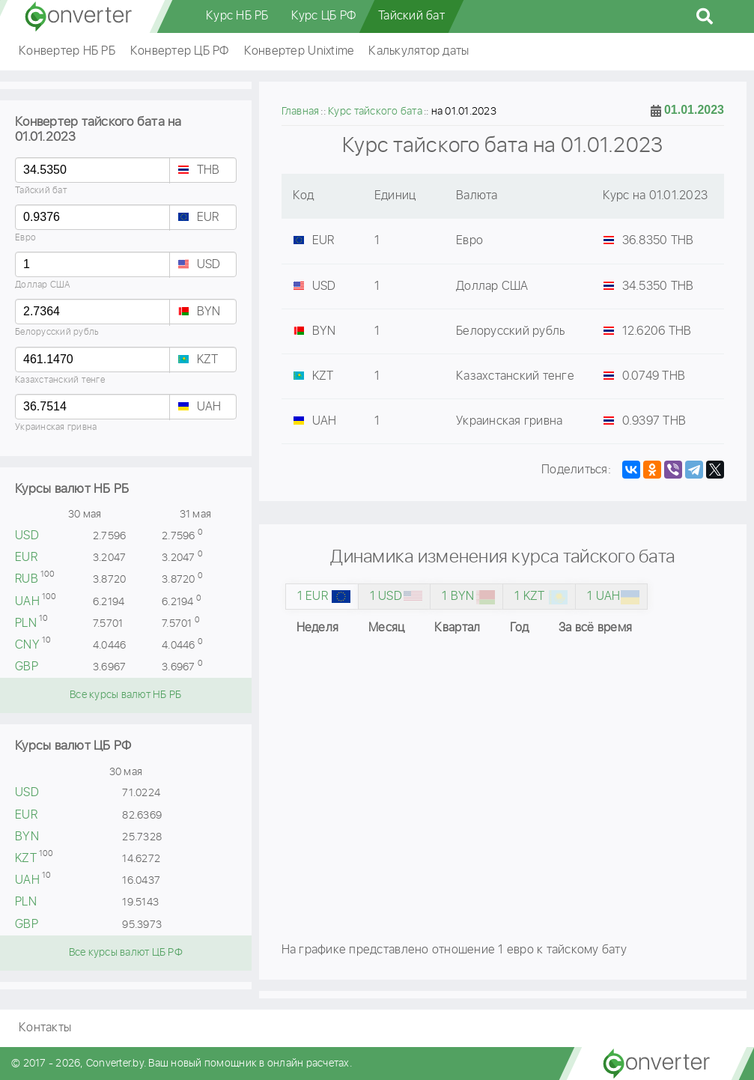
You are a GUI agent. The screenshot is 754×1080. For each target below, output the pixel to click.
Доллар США (43, 285)
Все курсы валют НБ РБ (125, 695)
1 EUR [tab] (312, 596)
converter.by (78, 16)
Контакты (45, 1028)
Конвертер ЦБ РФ (179, 51)
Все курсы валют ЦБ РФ (126, 952)
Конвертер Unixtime (299, 51)
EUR (208, 217)
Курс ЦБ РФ (323, 16)
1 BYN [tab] (458, 596)
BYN (209, 312)
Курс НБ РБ (237, 16)
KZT (208, 359)
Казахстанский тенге (60, 380)
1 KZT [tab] (529, 596)
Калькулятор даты (418, 51)
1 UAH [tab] (603, 596)
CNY (27, 645)
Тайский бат (411, 16)
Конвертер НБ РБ (67, 51)
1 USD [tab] (386, 596)
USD (209, 264)
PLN (26, 623)
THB (208, 170)
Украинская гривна (56, 427)
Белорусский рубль (57, 332)
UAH (209, 407)
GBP (26, 667)
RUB (26, 579)
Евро (25, 237)
